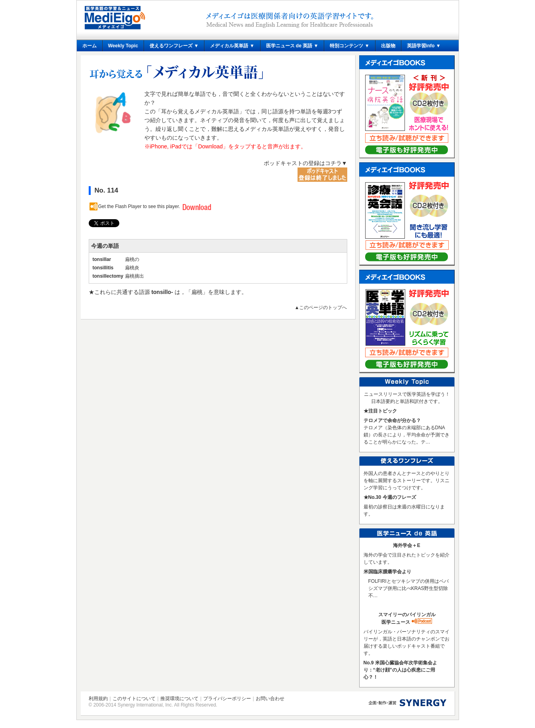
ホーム (89, 46)
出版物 (388, 46)
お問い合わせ (270, 698)
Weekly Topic (123, 46)
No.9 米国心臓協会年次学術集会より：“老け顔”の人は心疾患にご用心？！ (400, 670)
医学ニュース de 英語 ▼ (292, 46)
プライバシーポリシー (227, 698)
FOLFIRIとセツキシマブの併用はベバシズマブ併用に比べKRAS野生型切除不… (408, 588)
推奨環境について (179, 698)
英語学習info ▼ (424, 46)
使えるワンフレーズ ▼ (174, 46)
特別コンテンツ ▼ (349, 46)
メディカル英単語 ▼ (232, 46)
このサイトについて (134, 698)
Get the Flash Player (120, 206)
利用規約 (98, 698)
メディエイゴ (115, 17)
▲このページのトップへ (321, 307)
